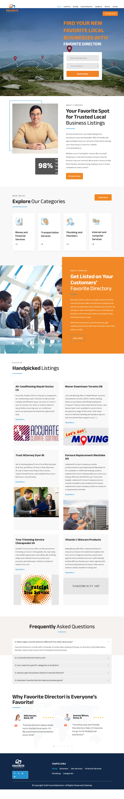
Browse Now (74, 186)
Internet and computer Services (99, 245)
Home (59, 6)
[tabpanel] (35, 734)
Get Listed (77, 348)
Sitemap (88, 795)
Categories (98, 6)
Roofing (75, 6)
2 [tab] (57, 755)
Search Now (52, 83)
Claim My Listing (110, 13)
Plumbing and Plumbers (74, 243)
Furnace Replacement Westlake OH (85, 466)
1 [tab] (54, 755)
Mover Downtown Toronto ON (83, 396)
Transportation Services (50, 243)
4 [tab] (65, 755)
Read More (20, 428)
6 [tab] (72, 755)
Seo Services (76, 778)
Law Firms (67, 6)
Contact (115, 6)
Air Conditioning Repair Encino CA (35, 397)
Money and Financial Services (21, 245)
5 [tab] (68, 755)
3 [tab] (61, 755)
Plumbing (56, 783)
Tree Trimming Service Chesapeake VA (30, 550)
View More (103, 207)
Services (107, 6)
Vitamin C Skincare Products (83, 549)
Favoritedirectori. (57, 795)
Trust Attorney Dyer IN (30, 465)
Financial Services (86, 6)
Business (64, 778)
